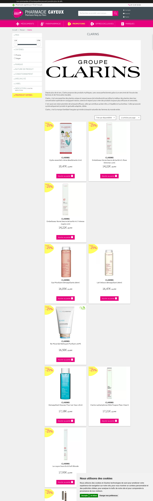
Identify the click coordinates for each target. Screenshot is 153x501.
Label (18, 83)
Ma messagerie (83, 424)
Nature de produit (24, 69)
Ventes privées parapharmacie (56, 419)
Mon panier (82, 419)
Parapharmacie (51, 23)
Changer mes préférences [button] (108, 495)
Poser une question (19, 416)
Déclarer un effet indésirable (55, 430)
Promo (17, 55)
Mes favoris (82, 422)
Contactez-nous (18, 419)
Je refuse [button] (93, 495)
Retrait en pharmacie (118, 411)
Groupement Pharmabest (21, 414)
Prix (17, 35)
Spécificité (20, 78)
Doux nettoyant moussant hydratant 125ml (126, 329)
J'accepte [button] (84, 495)
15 (78, 354)
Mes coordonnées (84, 414)
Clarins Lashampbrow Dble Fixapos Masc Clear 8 (93, 272)
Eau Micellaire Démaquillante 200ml (60, 214)
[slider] (16, 44)
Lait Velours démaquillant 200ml (93, 213)
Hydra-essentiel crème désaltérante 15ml (60, 157)
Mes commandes (84, 416)
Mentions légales (51, 435)
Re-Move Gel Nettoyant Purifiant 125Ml (126, 214)
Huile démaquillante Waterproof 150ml (93, 329)
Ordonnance (49, 427)
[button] (105, 117)
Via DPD (93, 372)
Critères (19, 49)
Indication (24, 89)
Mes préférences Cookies (54, 443)
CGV (46, 432)
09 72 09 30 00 (126, 372)
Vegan (17, 58)
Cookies (48, 440)
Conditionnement (24, 74)
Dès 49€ (60, 373)
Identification (82, 411)
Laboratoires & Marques (53, 414)
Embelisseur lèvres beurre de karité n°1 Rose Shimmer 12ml (93, 157)
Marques (127, 23)
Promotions (76, 23)
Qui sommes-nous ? (19, 411)
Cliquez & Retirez (27, 372)
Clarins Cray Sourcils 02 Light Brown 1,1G (60, 329)
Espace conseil (50, 422)
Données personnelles (53, 437)
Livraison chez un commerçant (122, 416)
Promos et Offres (23, 95)
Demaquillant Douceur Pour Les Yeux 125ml (60, 272)
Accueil (14, 30)
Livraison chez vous (118, 414)
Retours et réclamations (20, 422)
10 (74, 354)
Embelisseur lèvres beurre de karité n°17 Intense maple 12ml (126, 157)
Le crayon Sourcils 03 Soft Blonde (126, 271)
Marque (22, 30)
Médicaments (25, 23)
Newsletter (49, 424)
